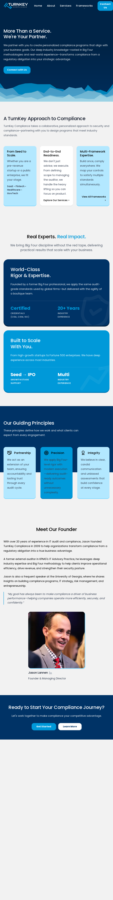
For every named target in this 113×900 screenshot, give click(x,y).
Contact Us (105, 5)
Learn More (70, 726)
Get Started (43, 726)
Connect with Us (17, 69)
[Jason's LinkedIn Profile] (50, 672)
